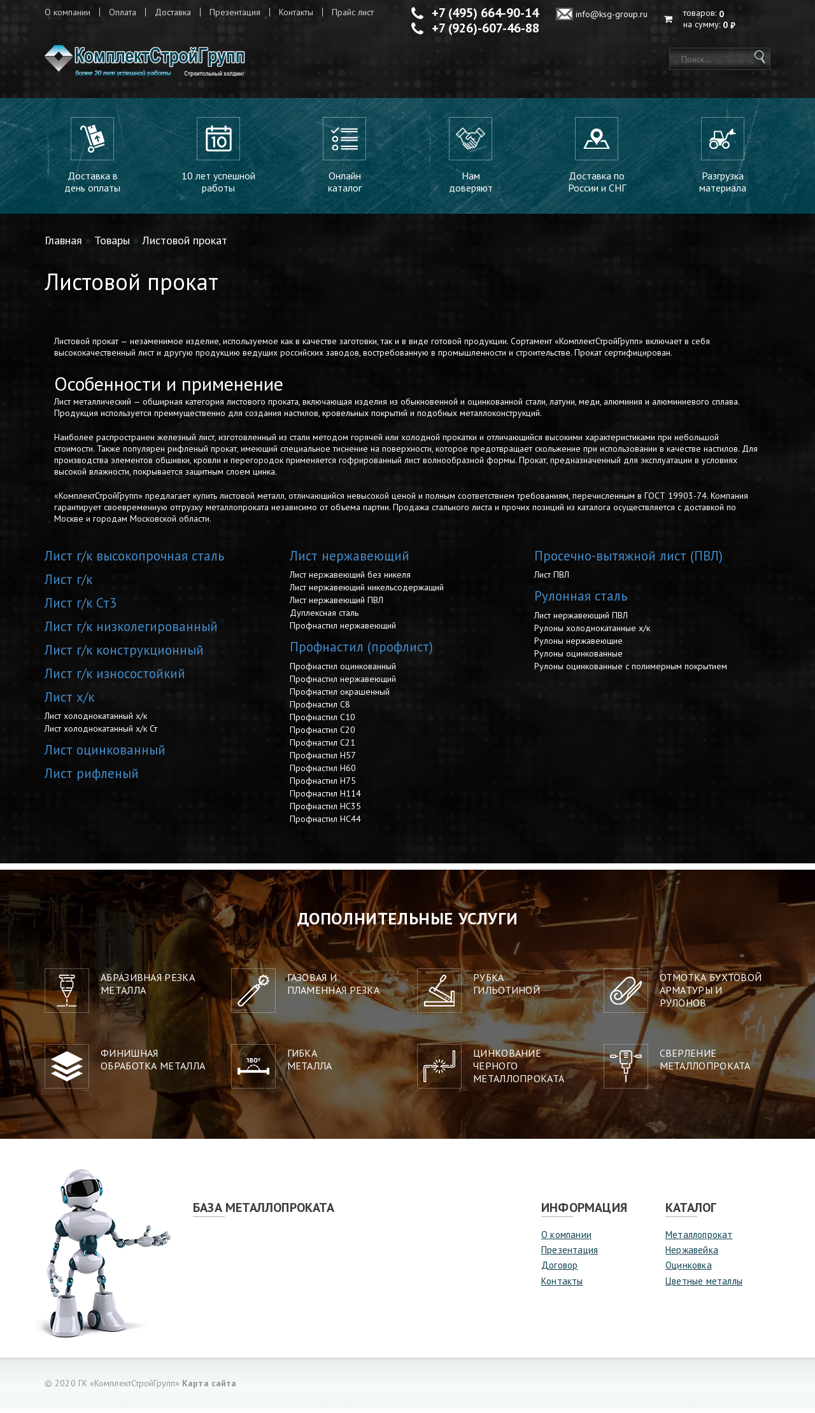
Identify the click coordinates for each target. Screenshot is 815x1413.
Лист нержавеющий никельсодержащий (367, 591)
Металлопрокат (699, 1239)
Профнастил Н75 (323, 785)
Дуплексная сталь (324, 617)
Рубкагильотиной (506, 988)
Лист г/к (68, 583)
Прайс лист (353, 12)
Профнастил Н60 (323, 772)
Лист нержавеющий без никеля (350, 579)
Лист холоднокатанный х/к (96, 720)
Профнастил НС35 (325, 810)
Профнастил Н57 (323, 759)
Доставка (173, 12)
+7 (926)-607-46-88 (485, 28)
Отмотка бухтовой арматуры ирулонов (711, 994)
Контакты (296, 12)
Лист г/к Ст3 (81, 607)
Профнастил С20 (322, 734)
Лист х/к (69, 701)
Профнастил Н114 (325, 798)
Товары (112, 244)
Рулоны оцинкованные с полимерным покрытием (630, 670)
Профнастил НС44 (325, 823)
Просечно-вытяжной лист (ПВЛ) (628, 560)
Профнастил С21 (322, 747)
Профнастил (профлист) (361, 651)
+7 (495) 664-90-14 (485, 13)
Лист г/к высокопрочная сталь (134, 560)
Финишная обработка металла (153, 1063)
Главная (63, 244)
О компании (67, 12)
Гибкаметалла (309, 1063)
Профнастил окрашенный (340, 696)
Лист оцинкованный (105, 754)
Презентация (234, 12)
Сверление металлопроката (705, 1063)
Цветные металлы (703, 1285)
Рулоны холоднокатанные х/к (592, 632)
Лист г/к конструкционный (124, 654)
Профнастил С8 (320, 708)
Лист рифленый (92, 777)
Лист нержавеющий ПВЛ (336, 604)
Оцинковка (688, 1270)
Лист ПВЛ (551, 579)
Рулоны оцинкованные (578, 658)
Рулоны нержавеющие (578, 645)
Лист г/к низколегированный (131, 630)
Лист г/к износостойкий (115, 677)
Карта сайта (209, 1387)
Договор (559, 1270)
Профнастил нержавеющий (343, 630)
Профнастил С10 (322, 721)
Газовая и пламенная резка (333, 988)
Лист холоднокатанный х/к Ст (101, 733)
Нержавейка (691, 1254)
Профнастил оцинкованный (343, 670)
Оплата (122, 12)
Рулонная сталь (580, 600)
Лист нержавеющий (349, 560)
